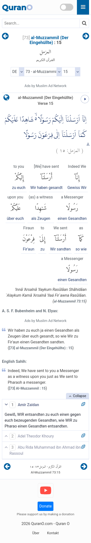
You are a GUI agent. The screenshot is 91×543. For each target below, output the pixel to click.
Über (35, 533)
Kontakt (53, 533)
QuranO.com (41, 523)
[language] (6, 98)
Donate (45, 506)
